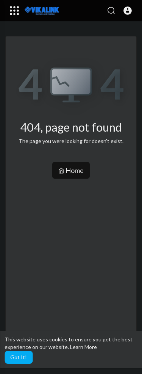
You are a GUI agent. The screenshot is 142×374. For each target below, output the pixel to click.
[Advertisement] (71, 253)
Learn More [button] (83, 347)
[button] (127, 10)
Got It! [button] (18, 357)
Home (71, 170)
